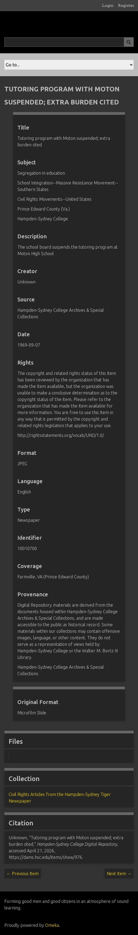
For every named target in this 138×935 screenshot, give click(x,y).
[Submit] (129, 42)
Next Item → (119, 873)
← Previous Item (23, 873)
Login (108, 5)
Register (126, 5)
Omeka (52, 925)
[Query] (69, 42)
